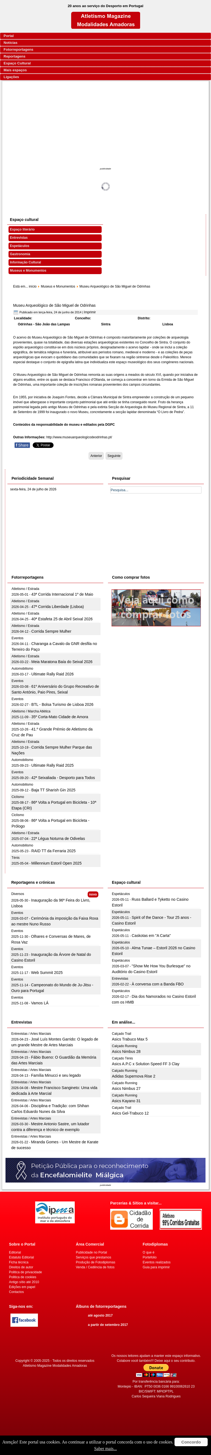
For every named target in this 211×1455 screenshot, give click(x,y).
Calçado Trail (121, 1034)
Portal (9, 36)
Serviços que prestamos (93, 1257)
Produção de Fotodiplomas (95, 1262)
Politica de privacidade (25, 1272)
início (33, 286)
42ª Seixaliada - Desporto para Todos (63, 777)
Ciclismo (18, 797)
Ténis (16, 858)
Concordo (191, 1442)
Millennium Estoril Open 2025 (56, 863)
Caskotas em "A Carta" (151, 935)
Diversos (17, 894)
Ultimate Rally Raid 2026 (52, 674)
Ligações (11, 77)
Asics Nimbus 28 (126, 1051)
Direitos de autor (21, 1267)
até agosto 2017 (100, 1315)
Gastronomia (20, 254)
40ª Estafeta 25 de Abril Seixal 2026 (62, 619)
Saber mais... (105, 1448)
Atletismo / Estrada (25, 589)
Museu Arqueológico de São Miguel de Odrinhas (54, 305)
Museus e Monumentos (28, 270)
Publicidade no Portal (91, 1252)
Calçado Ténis (122, 1058)
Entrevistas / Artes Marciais (31, 1034)
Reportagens (14, 56)
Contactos (16, 1292)
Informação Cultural (25, 262)
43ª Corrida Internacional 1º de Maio (62, 594)
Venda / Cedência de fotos (95, 1267)
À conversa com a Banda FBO (158, 984)
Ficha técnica (19, 1262)
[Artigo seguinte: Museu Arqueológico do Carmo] (114, 456)
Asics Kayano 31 (126, 1101)
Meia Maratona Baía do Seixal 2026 (62, 662)
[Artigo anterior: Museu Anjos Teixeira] (96, 456)
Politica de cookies (22, 1277)
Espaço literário (22, 229)
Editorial (15, 1252)
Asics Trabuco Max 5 (130, 1039)
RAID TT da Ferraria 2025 (53, 851)
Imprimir (90, 312)
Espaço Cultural (17, 63)
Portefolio (150, 1257)
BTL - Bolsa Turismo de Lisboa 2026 (62, 704)
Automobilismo (22, 668)
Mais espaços (15, 70)
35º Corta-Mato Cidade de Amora (59, 717)
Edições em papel (22, 1287)
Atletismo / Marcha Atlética (31, 711)
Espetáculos (19, 246)
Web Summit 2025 (47, 972)
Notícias (11, 43)
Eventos (17, 638)
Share (22, 445)
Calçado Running (124, 1046)
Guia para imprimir (156, 1267)
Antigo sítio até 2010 (24, 1282)
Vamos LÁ (40, 1003)
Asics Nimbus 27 (126, 1088)
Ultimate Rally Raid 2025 (52, 765)
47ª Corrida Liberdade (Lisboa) (57, 606)
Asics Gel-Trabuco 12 (130, 1113)
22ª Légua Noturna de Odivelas (58, 838)
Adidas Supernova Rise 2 (133, 1076)
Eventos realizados (156, 1262)
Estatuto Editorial (21, 1257)
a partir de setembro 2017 (108, 1325)
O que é (148, 1252)
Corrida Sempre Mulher (51, 631)
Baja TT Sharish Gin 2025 (53, 790)
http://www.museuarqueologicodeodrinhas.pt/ (79, 437)
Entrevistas (19, 238)
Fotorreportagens (18, 49)
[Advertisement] (105, 125)
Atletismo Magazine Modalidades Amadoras (55, 1366)
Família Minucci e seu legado (56, 1075)
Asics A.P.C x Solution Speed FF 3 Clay (145, 1064)
